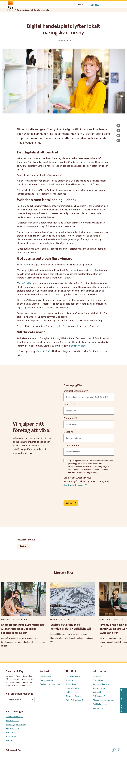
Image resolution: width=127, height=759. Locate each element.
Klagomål (97, 692)
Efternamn (69, 418)
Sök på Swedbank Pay (75, 700)
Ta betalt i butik (12, 728)
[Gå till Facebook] (114, 750)
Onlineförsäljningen (27, 283)
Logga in (95, 4)
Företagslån (11, 736)
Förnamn (68, 404)
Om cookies (98, 680)
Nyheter (10, 10)
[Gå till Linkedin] (119, 750)
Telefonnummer (71, 445)
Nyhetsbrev (71, 684)
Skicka (68, 503)
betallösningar (78, 345)
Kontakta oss (45, 676)
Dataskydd (97, 676)
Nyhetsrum (71, 680)
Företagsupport (46, 680)
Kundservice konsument (49, 684)
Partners (9, 740)
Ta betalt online (12, 720)
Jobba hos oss (72, 692)
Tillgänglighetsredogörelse (104, 700)
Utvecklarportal (72, 688)
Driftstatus (97, 696)
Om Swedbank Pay (74, 676)
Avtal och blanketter (101, 684)
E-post (67, 432)
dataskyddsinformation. (74, 485)
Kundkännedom (99, 688)
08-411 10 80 (43, 351)
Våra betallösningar (14, 716)
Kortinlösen (11, 732)
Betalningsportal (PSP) (16, 724)
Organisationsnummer (75, 391)
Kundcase (23, 546)
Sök (81, 4)
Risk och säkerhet (74, 696)
